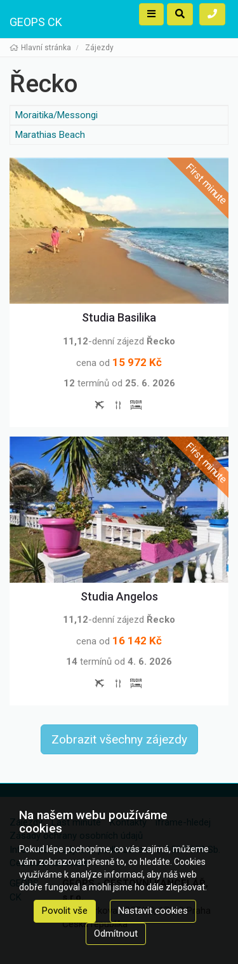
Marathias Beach (50, 134)
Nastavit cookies (153, 910)
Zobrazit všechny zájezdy (119, 739)
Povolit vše (65, 910)
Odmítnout (116, 933)
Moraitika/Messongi (56, 115)
